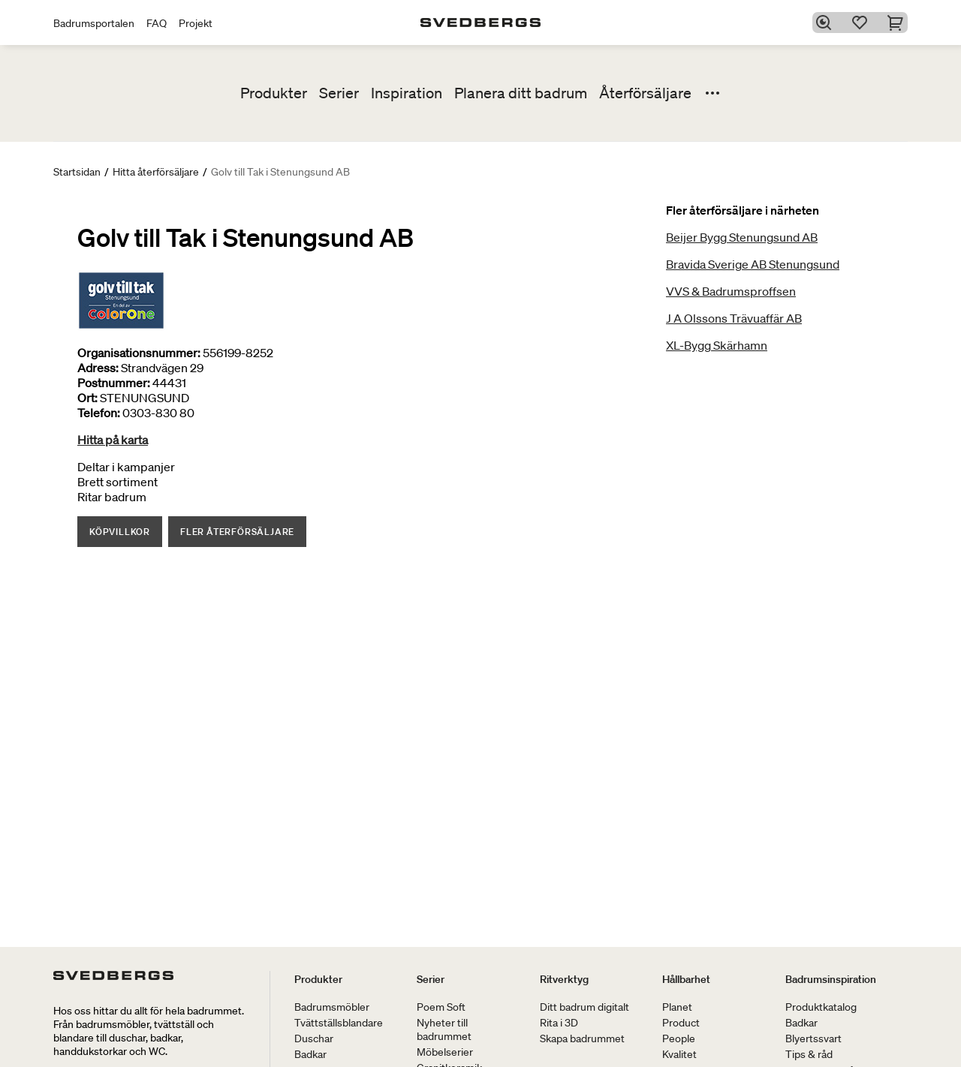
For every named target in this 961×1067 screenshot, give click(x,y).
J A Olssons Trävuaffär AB (734, 318)
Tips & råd (809, 1054)
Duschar (313, 1038)
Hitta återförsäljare (156, 172)
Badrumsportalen (93, 23)
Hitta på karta (112, 439)
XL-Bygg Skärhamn (716, 345)
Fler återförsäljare (237, 531)
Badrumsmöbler (331, 1007)
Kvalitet (679, 1054)
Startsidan (77, 172)
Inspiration (406, 93)
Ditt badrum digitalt (584, 1007)
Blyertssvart (813, 1038)
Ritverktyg (564, 979)
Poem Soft (441, 1007)
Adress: (98, 367)
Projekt (195, 23)
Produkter (273, 93)
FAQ (156, 23)
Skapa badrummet (582, 1038)
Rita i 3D (559, 1022)
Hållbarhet (686, 979)
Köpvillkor (119, 531)
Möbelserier (445, 1052)
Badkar (310, 1054)
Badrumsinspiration (830, 979)
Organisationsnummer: (138, 352)
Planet (677, 1007)
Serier (339, 93)
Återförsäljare (645, 93)
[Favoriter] (863, 23)
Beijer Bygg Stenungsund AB (742, 237)
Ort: (87, 397)
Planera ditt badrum (520, 93)
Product (681, 1022)
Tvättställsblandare (338, 1022)
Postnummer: (113, 382)
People (678, 1038)
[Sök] (827, 23)
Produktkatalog (821, 1007)
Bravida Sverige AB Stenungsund (752, 264)
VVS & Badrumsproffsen (731, 291)
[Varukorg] (899, 23)
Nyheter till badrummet (444, 1029)
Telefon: (98, 412)
